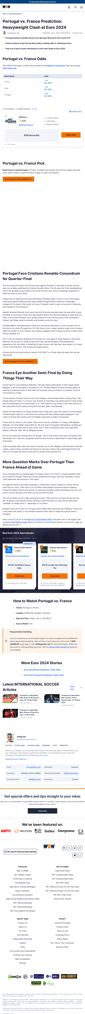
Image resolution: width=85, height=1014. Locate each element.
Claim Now (19, 576)
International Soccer (15, 14)
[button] (81, 7)
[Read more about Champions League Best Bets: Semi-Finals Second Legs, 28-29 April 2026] (29, 698)
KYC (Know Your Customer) (62, 943)
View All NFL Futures (62, 899)
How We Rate (22, 935)
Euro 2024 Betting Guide (16, 522)
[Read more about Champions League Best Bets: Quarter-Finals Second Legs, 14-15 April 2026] (71, 699)
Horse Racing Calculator (22, 895)
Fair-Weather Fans (22, 883)
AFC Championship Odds (62, 879)
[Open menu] (81, 7)
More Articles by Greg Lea (16, 759)
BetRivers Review (26, 125)
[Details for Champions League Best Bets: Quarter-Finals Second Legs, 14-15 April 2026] (52, 700)
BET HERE (47, 83)
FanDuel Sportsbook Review (17, 556)
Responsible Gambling (22, 939)
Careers (22, 943)
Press (22, 947)
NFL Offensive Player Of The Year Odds (62, 887)
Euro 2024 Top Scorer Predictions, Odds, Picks (44, 675)
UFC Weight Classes (22, 875)
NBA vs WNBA (23, 871)
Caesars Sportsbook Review (53, 556)
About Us (23, 927)
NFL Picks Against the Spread (22, 911)
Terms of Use (62, 931)
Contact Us (22, 923)
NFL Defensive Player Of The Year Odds (62, 891)
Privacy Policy (62, 927)
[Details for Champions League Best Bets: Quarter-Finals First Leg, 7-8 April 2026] (10, 714)
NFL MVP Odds (62, 883)
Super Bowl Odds (62, 871)
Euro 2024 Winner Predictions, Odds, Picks (42, 669)
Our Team (23, 931)
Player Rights (62, 939)
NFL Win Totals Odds (62, 895)
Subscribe (42, 811)
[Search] (75, 7)
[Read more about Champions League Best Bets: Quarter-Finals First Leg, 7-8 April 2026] (29, 713)
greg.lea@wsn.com (33, 767)
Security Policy (62, 947)
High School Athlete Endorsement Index (22, 899)
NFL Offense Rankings (22, 903)
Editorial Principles (62, 923)
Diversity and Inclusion (22, 955)
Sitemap (22, 963)
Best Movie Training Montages (22, 887)
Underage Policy (62, 935)
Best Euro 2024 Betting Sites (39, 519)
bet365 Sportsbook (71, 773)
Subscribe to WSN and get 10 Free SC (43, 2)
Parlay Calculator (22, 891)
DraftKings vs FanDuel (22, 879)
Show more (76, 687)
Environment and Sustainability (23, 951)
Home (4, 14)
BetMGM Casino (35, 779)
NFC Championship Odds (62, 875)
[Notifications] (69, 7)
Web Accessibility (22, 959)
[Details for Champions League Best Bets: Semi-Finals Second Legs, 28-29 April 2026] (10, 700)
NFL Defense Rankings (22, 907)
